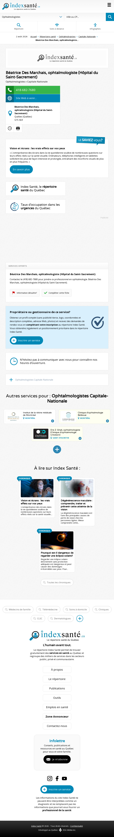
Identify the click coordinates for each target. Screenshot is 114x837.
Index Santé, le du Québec (39, 188)
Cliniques (104, 609)
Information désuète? (27, 292)
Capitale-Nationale (87, 36)
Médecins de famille (20, 609)
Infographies (95, 26)
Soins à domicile (78, 609)
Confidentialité (76, 826)
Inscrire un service (29, 340)
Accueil (33, 36)
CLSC (39, 618)
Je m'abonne (60, 759)
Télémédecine (49, 609)
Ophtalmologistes (67, 36)
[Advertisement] (57, 239)
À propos (57, 669)
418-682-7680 (25, 90)
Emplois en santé (57, 707)
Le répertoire (57, 679)
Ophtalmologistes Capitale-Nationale (34, 379)
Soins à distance (57, 26)
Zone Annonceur (57, 716)
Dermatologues (62, 618)
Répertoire (18, 26)
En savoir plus (21, 169)
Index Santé (36, 826)
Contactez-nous (57, 726)
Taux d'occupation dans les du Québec (40, 206)
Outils (57, 698)
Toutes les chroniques (59, 582)
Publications (57, 688)
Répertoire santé (48, 36)
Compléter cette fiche (59, 292)
